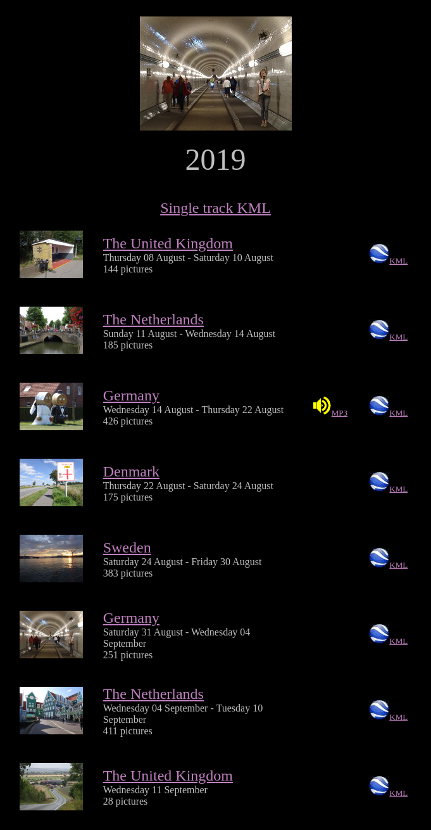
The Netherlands (153, 319)
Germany (131, 395)
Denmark (131, 471)
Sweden (127, 547)
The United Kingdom (168, 243)
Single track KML (215, 208)
